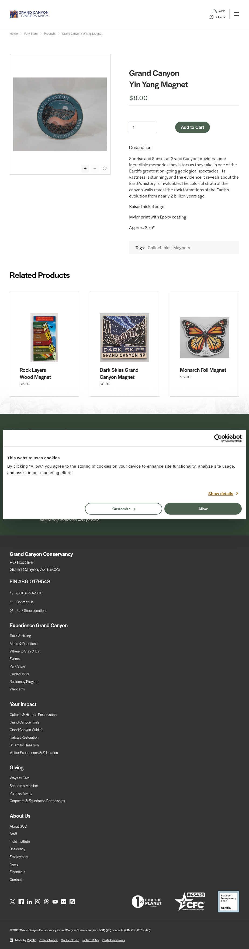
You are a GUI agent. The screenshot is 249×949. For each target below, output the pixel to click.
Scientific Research (24, 744)
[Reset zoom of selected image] (104, 168)
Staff (13, 833)
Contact (16, 879)
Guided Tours (19, 673)
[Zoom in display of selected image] (85, 168)
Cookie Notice (70, 940)
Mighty (31, 940)
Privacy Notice (48, 940)
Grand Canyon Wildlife (26, 729)
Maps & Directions (23, 643)
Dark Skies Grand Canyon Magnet (119, 373)
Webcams (17, 689)
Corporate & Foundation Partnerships (37, 800)
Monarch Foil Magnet (203, 369)
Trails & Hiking (20, 635)
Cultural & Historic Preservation (33, 714)
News (14, 864)
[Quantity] (142, 127)
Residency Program (24, 681)
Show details (220, 493)
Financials (17, 871)
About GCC (18, 826)
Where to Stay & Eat (25, 651)
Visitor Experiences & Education (34, 752)
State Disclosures (113, 940)
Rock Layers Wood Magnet (35, 373)
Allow (203, 508)
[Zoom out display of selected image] (95, 168)
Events (15, 658)
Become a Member (24, 785)
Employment (19, 856)
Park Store (17, 666)
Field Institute (20, 841)
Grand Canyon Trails (24, 722)
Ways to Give (19, 777)
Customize (123, 508)
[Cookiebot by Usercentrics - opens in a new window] (218, 438)
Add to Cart (192, 127)
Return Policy (90, 940)
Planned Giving (21, 793)
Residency (17, 848)
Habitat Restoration (24, 737)
